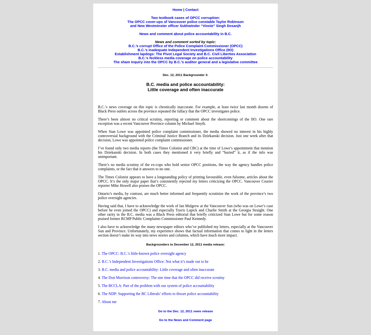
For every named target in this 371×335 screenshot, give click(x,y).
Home (177, 10)
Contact (192, 10)
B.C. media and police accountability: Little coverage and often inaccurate (158, 270)
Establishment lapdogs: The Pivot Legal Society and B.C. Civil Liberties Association (185, 54)
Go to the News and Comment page (185, 320)
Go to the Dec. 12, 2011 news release (185, 311)
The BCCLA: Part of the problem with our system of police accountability (158, 286)
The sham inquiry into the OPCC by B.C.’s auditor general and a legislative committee (185, 62)
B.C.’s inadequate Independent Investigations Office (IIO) (186, 50)
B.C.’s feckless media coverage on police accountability (185, 58)
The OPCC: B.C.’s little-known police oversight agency (144, 253)
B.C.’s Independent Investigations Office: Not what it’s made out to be (155, 261)
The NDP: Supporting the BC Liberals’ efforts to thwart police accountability (160, 294)
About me (109, 302)
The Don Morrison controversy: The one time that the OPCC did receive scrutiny (163, 278)
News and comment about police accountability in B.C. (185, 34)
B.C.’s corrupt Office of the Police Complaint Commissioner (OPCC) (185, 46)
